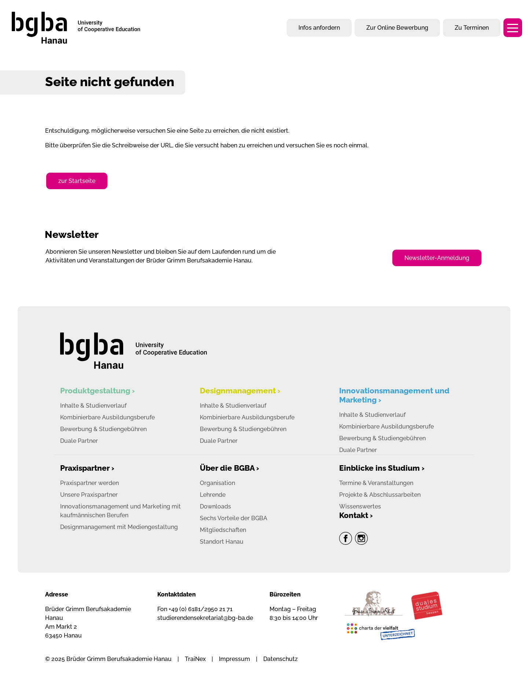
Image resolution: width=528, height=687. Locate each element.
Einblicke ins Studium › (382, 468)
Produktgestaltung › (97, 390)
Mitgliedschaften (223, 529)
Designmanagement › (240, 390)
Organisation (217, 483)
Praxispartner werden (89, 483)
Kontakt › (356, 515)
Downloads (215, 506)
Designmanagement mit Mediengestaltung (119, 526)
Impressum (234, 658)
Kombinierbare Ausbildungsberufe (107, 417)
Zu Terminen (472, 27)
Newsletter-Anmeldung (436, 257)
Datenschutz (280, 658)
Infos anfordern (319, 27)
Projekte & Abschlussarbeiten (380, 494)
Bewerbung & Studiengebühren (103, 429)
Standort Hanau (221, 541)
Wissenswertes (360, 506)
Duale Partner (79, 440)
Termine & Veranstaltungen (376, 483)
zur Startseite (76, 180)
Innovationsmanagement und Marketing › (394, 395)
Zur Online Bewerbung (397, 27)
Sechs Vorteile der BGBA (233, 518)
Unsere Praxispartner (89, 494)
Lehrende (212, 494)
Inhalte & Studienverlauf (93, 405)
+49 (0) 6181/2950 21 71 (200, 609)
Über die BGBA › (229, 468)
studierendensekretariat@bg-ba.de (205, 617)
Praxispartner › (87, 468)
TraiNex (195, 658)
